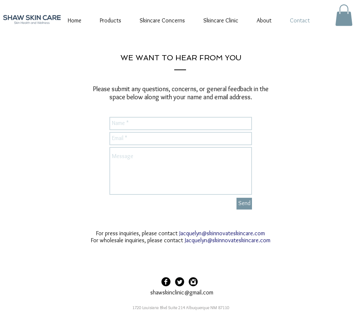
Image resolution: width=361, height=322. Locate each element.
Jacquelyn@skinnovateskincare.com (222, 233)
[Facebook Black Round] (166, 281)
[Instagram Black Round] (193, 281)
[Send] (244, 204)
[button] (344, 15)
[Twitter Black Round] (179, 281)
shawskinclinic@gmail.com (181, 292)
